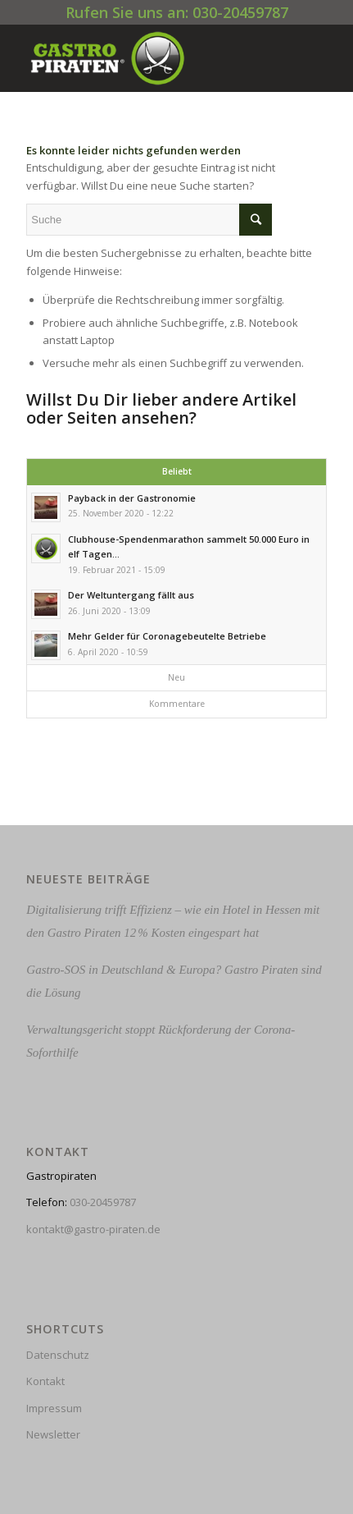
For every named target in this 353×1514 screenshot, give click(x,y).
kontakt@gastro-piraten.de (93, 1229)
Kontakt (45, 1381)
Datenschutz (57, 1354)
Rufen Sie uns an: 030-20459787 (177, 12)
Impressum (54, 1408)
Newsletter (53, 1434)
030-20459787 (103, 1202)
